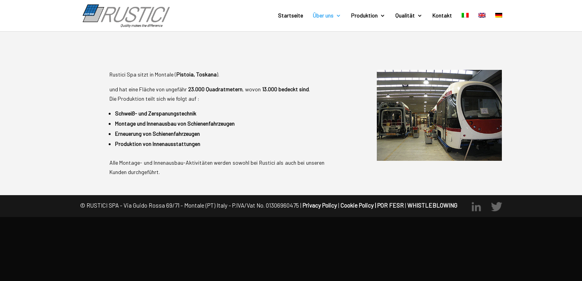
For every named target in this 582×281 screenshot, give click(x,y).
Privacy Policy (320, 205)
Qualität (405, 16)
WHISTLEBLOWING (431, 205)
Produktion (364, 16)
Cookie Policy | (358, 205)
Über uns (323, 16)
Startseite (290, 16)
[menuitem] (465, 22)
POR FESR (390, 205)
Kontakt (442, 16)
